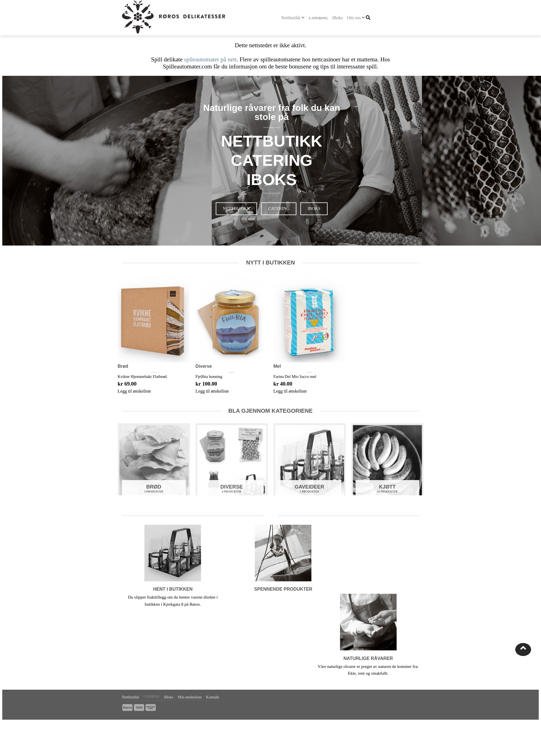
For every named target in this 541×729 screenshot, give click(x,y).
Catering (318, 18)
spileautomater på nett (210, 59)
